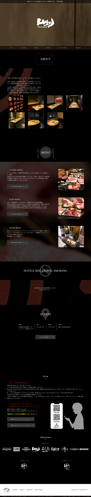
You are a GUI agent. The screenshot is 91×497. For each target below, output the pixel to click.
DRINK (48, 48)
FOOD (36, 48)
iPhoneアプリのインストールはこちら (20, 420)
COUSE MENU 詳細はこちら (18, 186)
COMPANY (15, 491)
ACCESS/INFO (63, 48)
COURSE (23, 48)
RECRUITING (29, 491)
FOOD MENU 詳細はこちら (17, 214)
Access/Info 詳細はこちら (45, 337)
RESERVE (78, 48)
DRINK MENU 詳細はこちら (18, 242)
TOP (11, 48)
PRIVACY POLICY (39, 491)
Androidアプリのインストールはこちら (21, 426)
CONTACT (22, 491)
